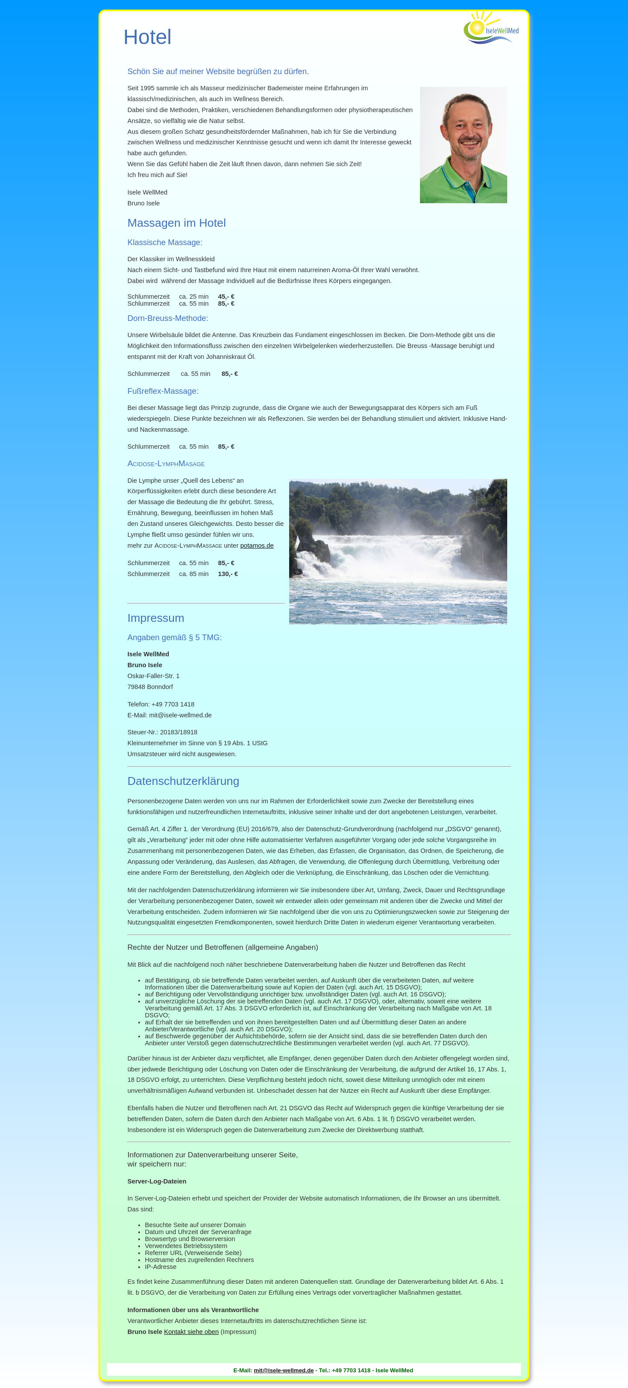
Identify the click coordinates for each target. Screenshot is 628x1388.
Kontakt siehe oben (191, 1331)
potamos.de (257, 545)
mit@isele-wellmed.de (284, 1370)
